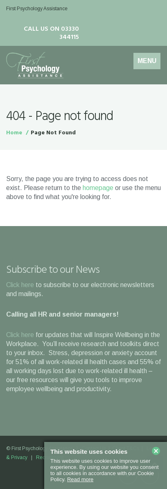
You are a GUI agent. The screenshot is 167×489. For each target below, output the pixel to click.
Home (14, 133)
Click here (20, 284)
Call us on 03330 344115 (51, 33)
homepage (98, 187)
